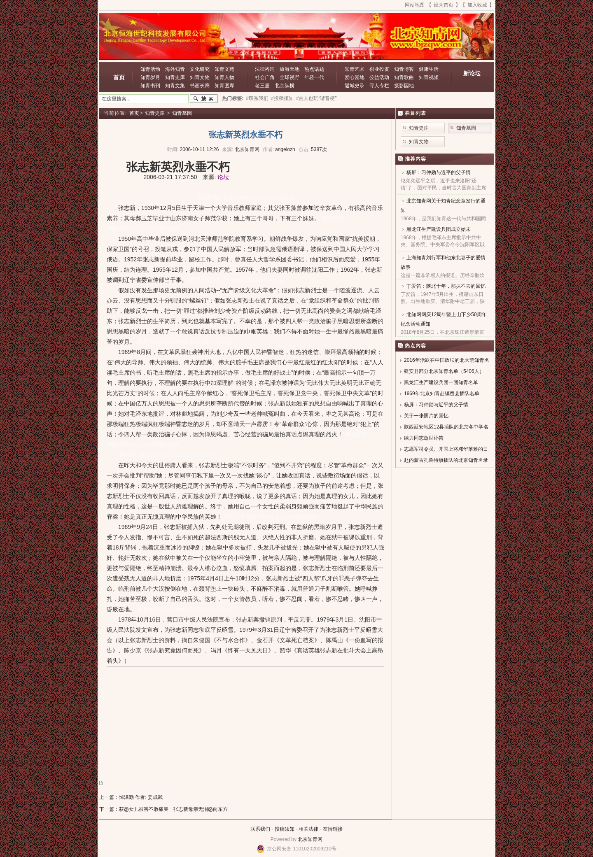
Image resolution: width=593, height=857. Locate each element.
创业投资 (379, 69)
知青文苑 (224, 69)
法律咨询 (265, 69)
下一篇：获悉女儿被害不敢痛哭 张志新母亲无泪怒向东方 (163, 809)
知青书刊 (150, 85)
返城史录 (354, 85)
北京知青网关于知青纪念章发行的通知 (443, 205)
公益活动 (379, 77)
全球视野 (289, 77)
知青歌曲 (404, 77)
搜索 (204, 98)
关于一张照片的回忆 (426, 416)
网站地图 (415, 5)
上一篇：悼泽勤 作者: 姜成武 (131, 797)
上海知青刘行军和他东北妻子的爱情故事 (443, 262)
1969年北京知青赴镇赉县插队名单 (441, 393)
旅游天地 (289, 69)
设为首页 (443, 5)
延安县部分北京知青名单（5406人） (444, 371)
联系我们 (260, 829)
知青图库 (224, 85)
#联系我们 (257, 98)
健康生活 (429, 69)
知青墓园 (182, 113)
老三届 (262, 85)
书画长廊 (200, 85)
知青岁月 (150, 77)
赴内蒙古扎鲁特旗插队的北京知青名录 (446, 460)
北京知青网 (310, 839)
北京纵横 (284, 85)
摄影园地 (404, 85)
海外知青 (175, 69)
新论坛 (472, 73)
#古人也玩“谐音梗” (316, 98)
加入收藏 (477, 5)
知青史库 (175, 77)
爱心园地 (354, 77)
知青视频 (429, 77)
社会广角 (265, 77)
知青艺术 (354, 69)
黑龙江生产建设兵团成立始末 (438, 229)
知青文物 (200, 77)
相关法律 (308, 829)
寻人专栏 (379, 85)
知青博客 (404, 69)
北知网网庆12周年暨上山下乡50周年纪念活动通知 (444, 319)
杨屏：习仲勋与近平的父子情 (438, 172)
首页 (119, 77)
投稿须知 (284, 829)
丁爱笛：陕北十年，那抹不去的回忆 (446, 286)
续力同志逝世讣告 (424, 438)
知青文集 (175, 85)
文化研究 (200, 69)
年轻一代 (314, 77)
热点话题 (314, 69)
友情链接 (333, 829)
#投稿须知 (282, 98)
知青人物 (224, 77)
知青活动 (150, 69)
